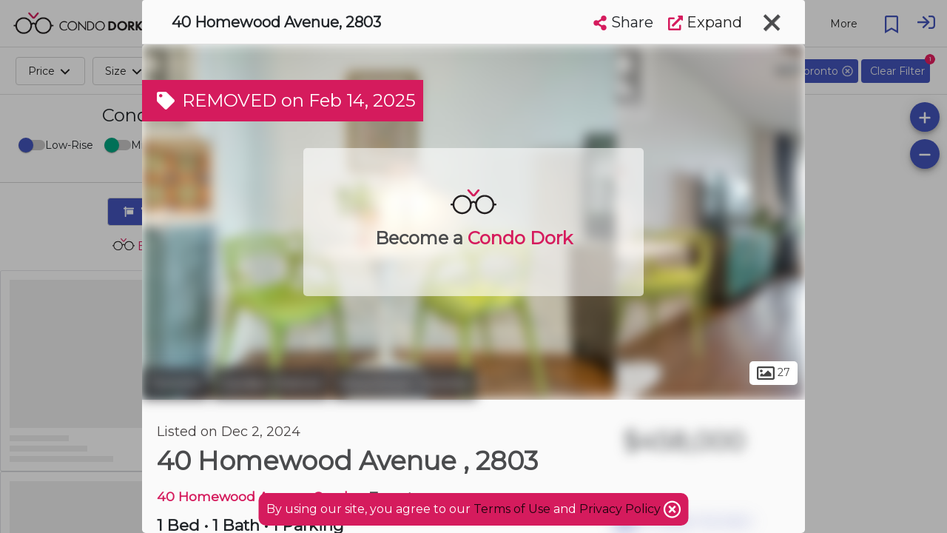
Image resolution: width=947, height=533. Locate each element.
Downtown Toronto (404, 383)
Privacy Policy (621, 509)
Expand (705, 22)
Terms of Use (512, 509)
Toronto (175, 383)
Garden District (270, 383)
